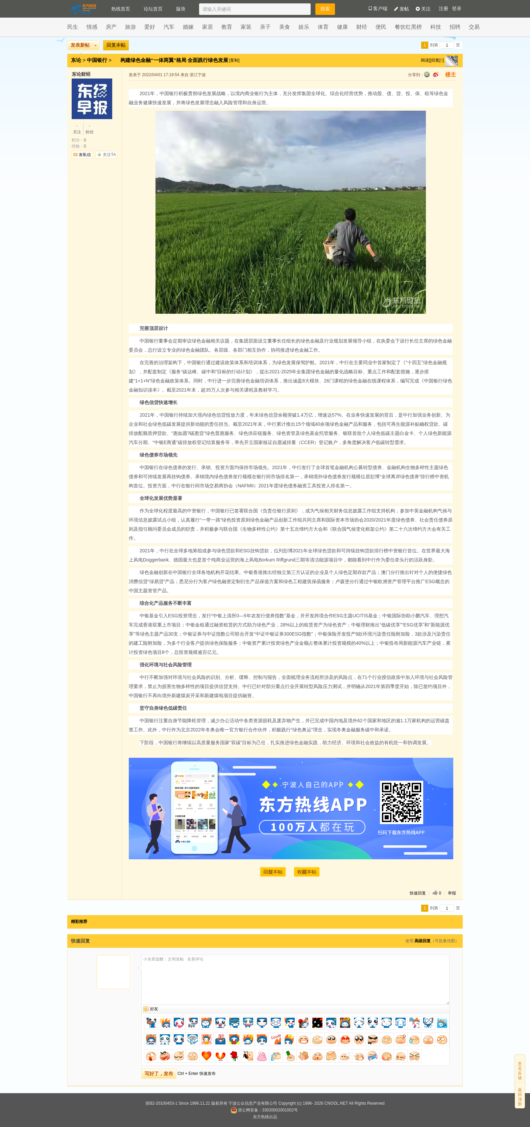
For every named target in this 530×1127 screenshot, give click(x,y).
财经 (361, 27)
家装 (246, 27)
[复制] (234, 60)
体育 (323, 27)
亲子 (265, 27)
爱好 (149, 27)
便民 (381, 27)
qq (427, 74)
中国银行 (97, 60)
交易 (474, 27)
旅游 (130, 27)
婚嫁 (188, 27)
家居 (207, 27)
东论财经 (81, 74)
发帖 (401, 9)
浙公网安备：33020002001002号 (264, 1110)
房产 (111, 27)
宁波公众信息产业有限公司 (252, 1103)
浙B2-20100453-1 (161, 1103)
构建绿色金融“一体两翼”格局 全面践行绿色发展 (175, 60)
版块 (181, 9)
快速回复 (418, 893)
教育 (226, 27)
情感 (92, 27)
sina (435, 74)
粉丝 (90, 128)
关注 (423, 9)
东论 (76, 60)
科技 (435, 27)
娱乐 (303, 27)
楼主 (450, 75)
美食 (284, 27)
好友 (154, 1009)
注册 (443, 8)
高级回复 (422, 940)
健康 (342, 27)
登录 (456, 8)
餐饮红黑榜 (408, 27)
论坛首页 (153, 9)
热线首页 (120, 9)
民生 (72, 27)
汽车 (169, 27)
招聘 (455, 27)
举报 (452, 893)
